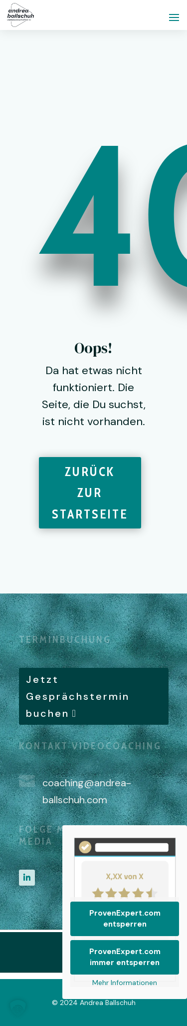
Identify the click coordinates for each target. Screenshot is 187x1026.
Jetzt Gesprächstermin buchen (78, 696)
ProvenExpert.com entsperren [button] (125, 919)
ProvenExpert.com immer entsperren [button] (125, 957)
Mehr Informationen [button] (124, 983)
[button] (18, 1008)
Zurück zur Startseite (90, 492)
